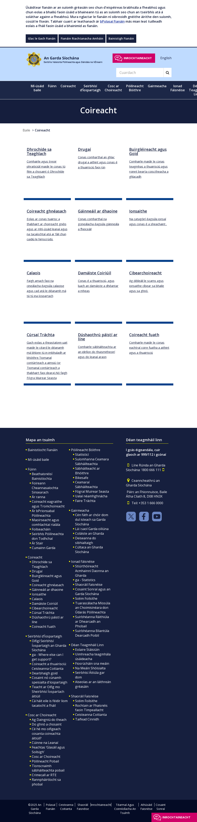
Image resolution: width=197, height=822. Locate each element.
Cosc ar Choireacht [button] (113, 88)
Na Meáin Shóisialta (90, 668)
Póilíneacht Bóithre (85, 450)
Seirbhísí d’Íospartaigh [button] (90, 88)
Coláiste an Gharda (89, 533)
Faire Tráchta (85, 501)
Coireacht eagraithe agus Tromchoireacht (48, 503)
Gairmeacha (80, 510)
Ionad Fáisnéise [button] (177, 88)
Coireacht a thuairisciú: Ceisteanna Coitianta (49, 666)
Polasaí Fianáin (50, 807)
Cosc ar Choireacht (42, 715)
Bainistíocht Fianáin (43, 450)
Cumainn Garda (43, 548)
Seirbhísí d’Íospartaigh (45, 636)
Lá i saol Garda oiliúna (92, 529)
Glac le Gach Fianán (41, 38)
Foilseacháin (41, 529)
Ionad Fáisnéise (83, 561)
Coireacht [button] (69, 86)
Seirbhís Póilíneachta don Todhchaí (48, 536)
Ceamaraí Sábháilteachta (86, 484)
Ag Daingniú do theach (49, 719)
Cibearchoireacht (45, 608)
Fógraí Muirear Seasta (92, 491)
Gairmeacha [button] (157, 86)
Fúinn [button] (52, 86)
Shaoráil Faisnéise (88, 584)
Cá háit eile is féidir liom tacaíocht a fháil (50, 703)
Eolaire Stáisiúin (87, 649)
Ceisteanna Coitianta (91, 714)
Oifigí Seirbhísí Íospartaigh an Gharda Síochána (49, 645)
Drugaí (37, 571)
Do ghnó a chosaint (47, 724)
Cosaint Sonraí (161, 807)
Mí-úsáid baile (37, 88)
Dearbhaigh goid (45, 673)
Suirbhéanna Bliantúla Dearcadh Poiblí (92, 633)
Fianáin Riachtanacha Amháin (82, 38)
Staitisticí (82, 454)
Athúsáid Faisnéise (146, 807)
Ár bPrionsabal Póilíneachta (43, 513)
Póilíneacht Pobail (45, 761)
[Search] (140, 72)
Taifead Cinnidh (87, 719)
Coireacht (42, 130)
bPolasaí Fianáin (112, 21)
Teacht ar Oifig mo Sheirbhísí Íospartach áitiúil (48, 691)
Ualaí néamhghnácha (91, 496)
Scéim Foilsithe (86, 598)
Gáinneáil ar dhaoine (47, 589)
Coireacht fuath (43, 626)
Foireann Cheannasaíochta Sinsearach (45, 488)
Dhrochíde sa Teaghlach (42, 564)
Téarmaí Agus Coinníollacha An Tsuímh (125, 809)
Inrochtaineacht (138, 58)
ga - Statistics (85, 580)
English (165, 58)
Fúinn (32, 469)
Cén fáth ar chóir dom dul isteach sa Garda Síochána (91, 519)
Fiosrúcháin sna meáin (92, 663)
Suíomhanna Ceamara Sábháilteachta (92, 461)
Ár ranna (38, 497)
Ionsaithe (39, 594)
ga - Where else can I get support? (47, 656)
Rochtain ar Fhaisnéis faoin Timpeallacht (91, 707)
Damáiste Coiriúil (45, 603)
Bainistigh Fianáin (121, 38)
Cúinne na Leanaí (45, 742)
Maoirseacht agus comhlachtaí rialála (46, 522)
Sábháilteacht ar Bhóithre (87, 470)
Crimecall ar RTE (44, 775)
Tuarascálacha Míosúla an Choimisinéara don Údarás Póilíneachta (92, 608)
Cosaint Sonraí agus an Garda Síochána (92, 591)
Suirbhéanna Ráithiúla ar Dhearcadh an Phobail (92, 621)
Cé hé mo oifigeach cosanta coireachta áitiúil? (46, 733)
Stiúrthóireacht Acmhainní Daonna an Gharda (92, 571)
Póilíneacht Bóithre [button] (135, 88)
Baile (26, 130)
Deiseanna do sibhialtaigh (85, 540)
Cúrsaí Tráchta (43, 612)
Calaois (37, 599)
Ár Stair (37, 543)
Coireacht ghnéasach (48, 585)
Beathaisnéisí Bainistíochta (42, 476)
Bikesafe (81, 478)
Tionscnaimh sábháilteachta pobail (48, 768)
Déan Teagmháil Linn (87, 645)
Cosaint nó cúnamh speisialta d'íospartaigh (49, 679)
